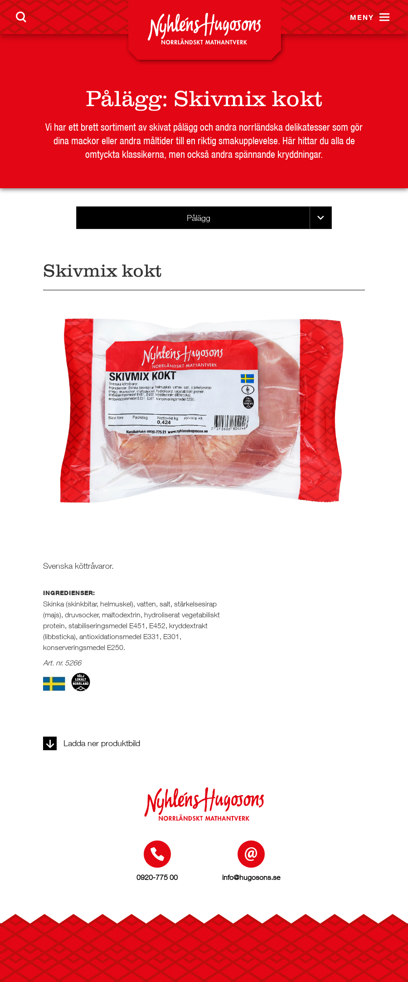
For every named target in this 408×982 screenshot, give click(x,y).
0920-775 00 (157, 877)
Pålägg (124, 98)
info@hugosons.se (251, 877)
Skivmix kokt (248, 98)
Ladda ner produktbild (91, 743)
